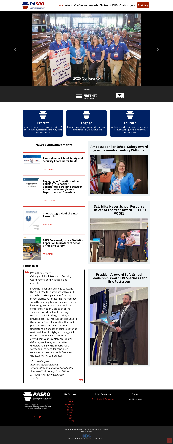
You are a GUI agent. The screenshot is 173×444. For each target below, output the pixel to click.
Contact (70, 415)
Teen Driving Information (103, 399)
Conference (70, 404)
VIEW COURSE (49, 200)
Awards (70, 407)
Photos (70, 409)
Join (70, 418)
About (70, 401)
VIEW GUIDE (48, 169)
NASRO (70, 412)
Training (70, 420)
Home (70, 399)
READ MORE (47, 224)
